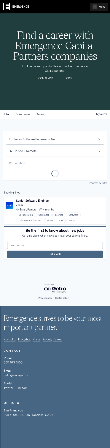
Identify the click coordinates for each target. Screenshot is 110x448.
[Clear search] (99, 139)
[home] (16, 6)
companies (23, 114)
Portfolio (9, 339)
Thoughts (24, 339)
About (47, 339)
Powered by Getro (98, 183)
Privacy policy (45, 298)
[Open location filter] (99, 163)
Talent (57, 339)
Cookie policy (62, 298)
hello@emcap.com (16, 375)
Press (36, 339)
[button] (99, 7)
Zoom (19, 205)
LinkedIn (22, 388)
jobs (6, 114)
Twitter (8, 388)
